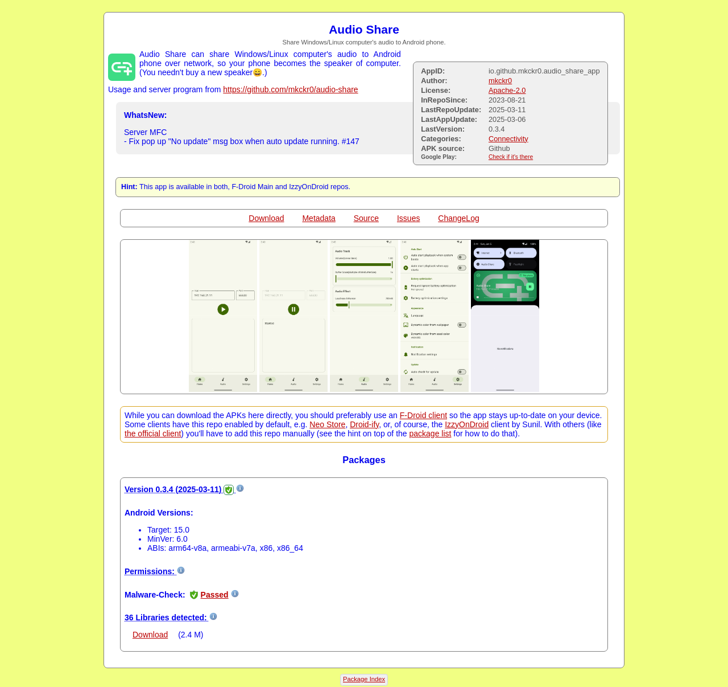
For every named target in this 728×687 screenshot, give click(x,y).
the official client (153, 433)
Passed (215, 594)
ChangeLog (458, 218)
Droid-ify (364, 424)
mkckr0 (500, 80)
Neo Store (327, 424)
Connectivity (508, 138)
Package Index (364, 679)
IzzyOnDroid (467, 424)
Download (266, 218)
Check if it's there (511, 157)
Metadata (318, 218)
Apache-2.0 (507, 90)
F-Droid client (423, 415)
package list (431, 433)
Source (366, 218)
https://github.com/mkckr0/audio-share (290, 89)
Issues (408, 218)
